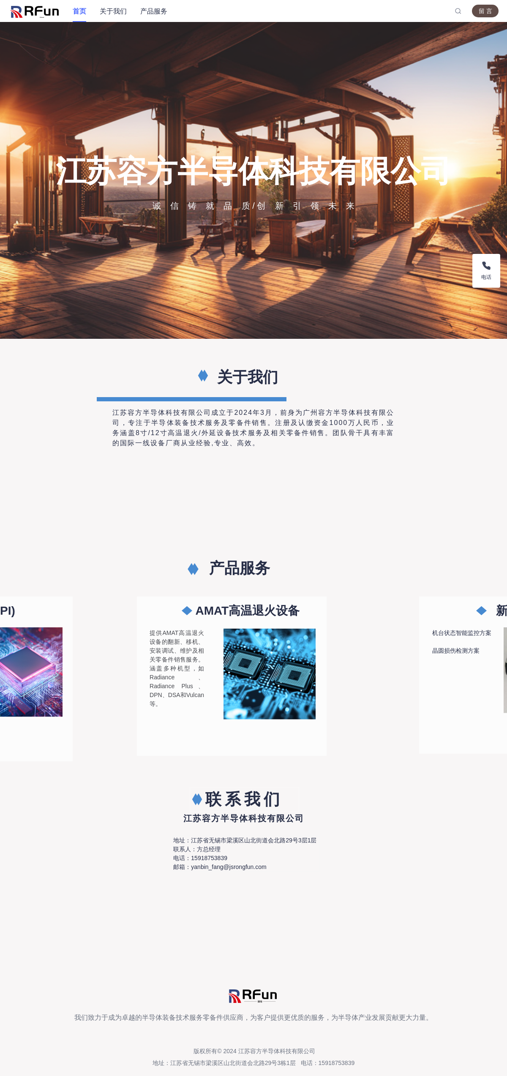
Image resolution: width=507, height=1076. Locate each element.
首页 (79, 11)
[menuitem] (79, 11)
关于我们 (113, 11)
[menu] (260, 11)
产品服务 (153, 11)
